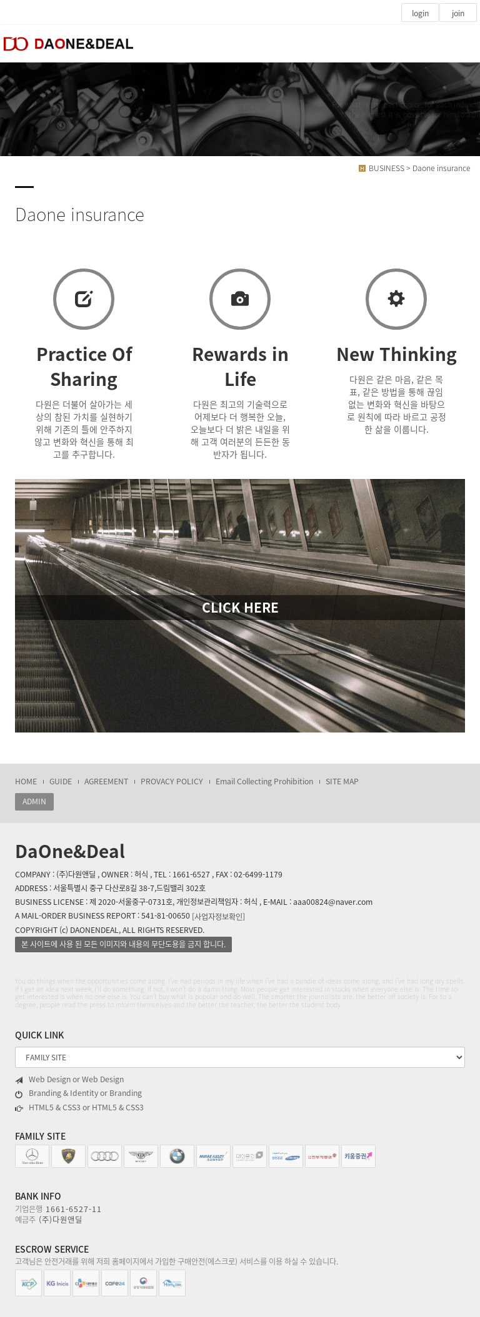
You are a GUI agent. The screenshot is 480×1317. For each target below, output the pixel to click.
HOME (26, 781)
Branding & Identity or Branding (78, 1093)
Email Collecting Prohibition (264, 781)
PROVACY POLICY (172, 781)
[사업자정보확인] (218, 916)
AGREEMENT (106, 781)
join (458, 13)
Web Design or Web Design (69, 1079)
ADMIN (34, 801)
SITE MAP (342, 781)
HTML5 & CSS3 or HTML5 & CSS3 (79, 1107)
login (420, 13)
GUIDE (60, 781)
